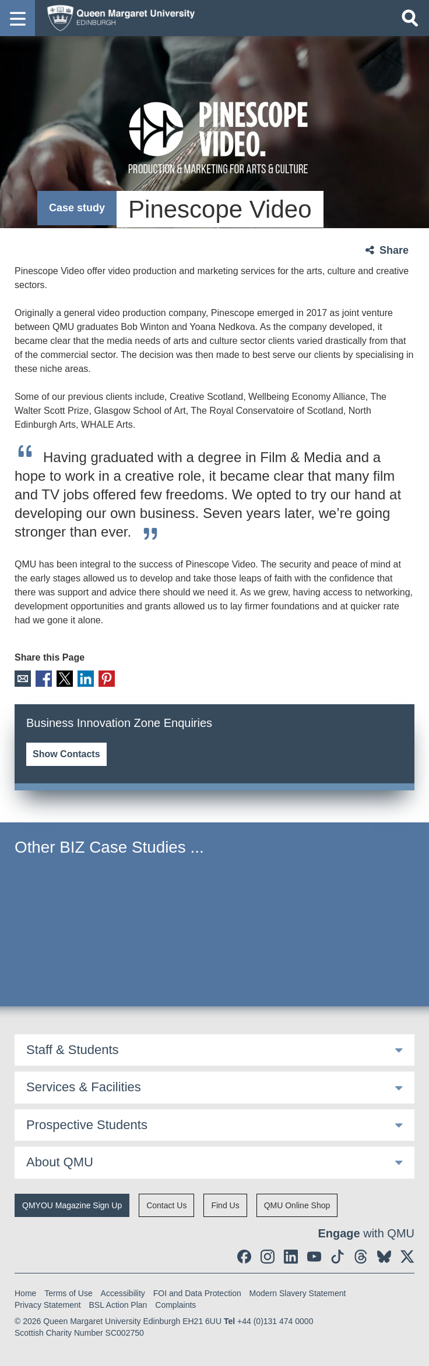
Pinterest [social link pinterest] (104, 678)
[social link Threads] (361, 1256)
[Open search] (409, 18)
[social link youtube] (314, 1256)
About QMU (59, 1161)
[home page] (117, 17)
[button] (17, 18)
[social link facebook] (244, 1256)
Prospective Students (86, 1124)
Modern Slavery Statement (297, 1292)
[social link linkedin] (291, 1256)
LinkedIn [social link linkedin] (84, 678)
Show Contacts (66, 753)
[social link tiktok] (337, 1256)
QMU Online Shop (297, 1204)
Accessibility (123, 1292)
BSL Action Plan (118, 1304)
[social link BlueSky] (384, 1256)
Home (25, 1292)
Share (394, 250)
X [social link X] (63, 678)
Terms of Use (68, 1292)
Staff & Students (72, 1049)
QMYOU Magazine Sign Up (72, 1204)
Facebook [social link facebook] (43, 678)
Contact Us (166, 1204)
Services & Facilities (83, 1086)
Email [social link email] (22, 678)
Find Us (225, 1204)
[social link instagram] (268, 1256)
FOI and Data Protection (197, 1292)
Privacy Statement (48, 1304)
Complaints (175, 1304)
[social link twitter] (407, 1256)
